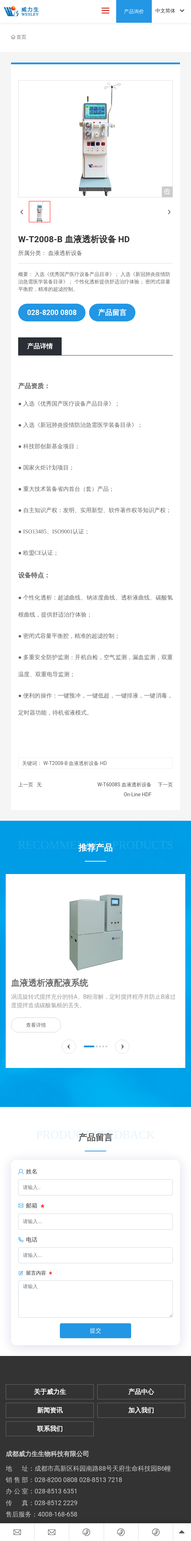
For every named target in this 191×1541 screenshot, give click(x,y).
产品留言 (112, 312)
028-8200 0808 (52, 312)
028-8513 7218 (100, 1479)
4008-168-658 (57, 1514)
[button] (69, 1047)
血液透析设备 (65, 253)
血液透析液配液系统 (49, 983)
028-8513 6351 (56, 1491)
